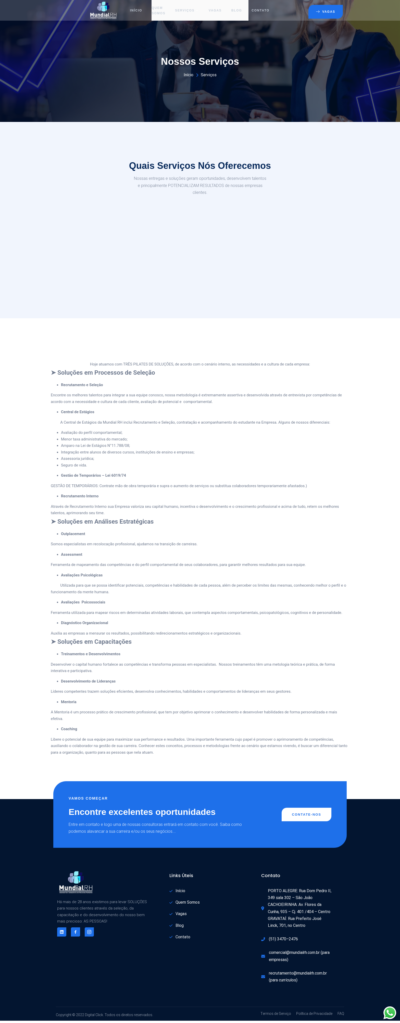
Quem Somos (158, 11)
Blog (237, 11)
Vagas (215, 11)
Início (135, 11)
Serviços (187, 11)
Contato (262, 11)
